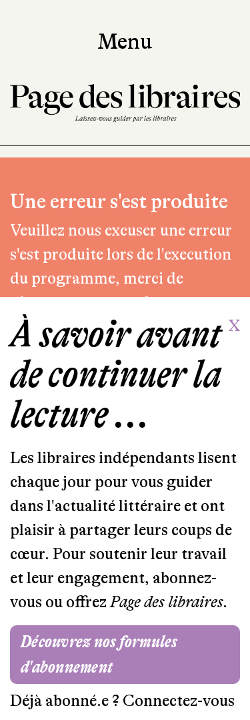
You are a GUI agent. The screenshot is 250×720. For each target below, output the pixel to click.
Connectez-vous (179, 701)
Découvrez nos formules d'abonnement (99, 654)
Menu (125, 42)
